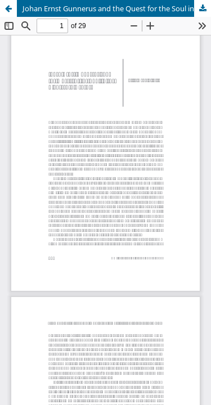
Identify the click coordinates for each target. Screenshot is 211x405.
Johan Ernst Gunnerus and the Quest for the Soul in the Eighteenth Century (117, 8)
